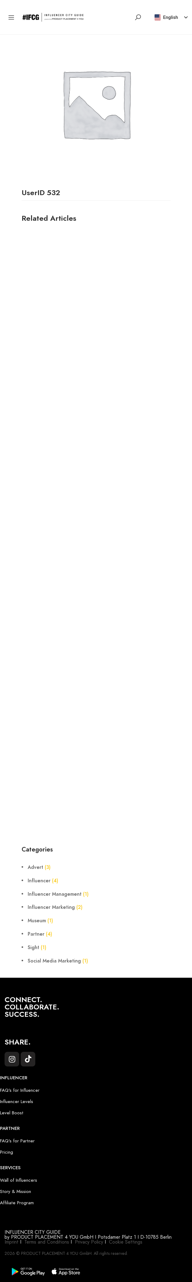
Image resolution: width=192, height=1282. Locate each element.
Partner (36, 934)
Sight (33, 947)
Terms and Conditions (46, 1242)
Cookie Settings (125, 1242)
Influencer (39, 880)
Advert (35, 867)
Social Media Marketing (54, 961)
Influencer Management (55, 894)
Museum (37, 920)
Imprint (12, 1242)
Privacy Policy (89, 1242)
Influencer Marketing (51, 907)
